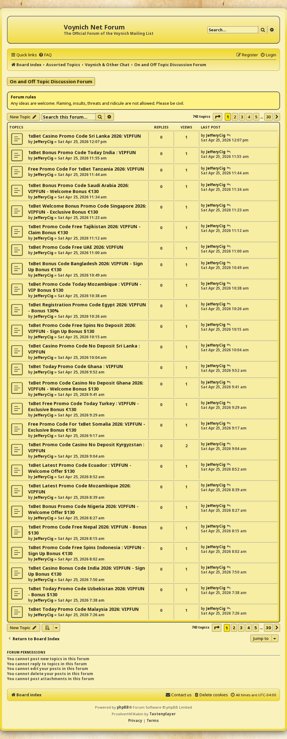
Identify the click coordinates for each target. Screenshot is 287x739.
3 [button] (242, 117)
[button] (217, 117)
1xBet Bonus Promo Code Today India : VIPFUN (82, 152)
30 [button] (268, 117)
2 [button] (235, 117)
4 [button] (249, 117)
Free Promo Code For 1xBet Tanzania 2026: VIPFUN (86, 169)
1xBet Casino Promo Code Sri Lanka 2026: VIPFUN (84, 136)
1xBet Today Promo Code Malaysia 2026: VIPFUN (83, 609)
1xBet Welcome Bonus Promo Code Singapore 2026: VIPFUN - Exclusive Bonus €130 (87, 209)
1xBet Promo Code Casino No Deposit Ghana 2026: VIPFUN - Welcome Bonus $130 (85, 386)
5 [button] (256, 117)
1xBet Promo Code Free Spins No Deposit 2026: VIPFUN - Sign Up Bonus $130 (82, 328)
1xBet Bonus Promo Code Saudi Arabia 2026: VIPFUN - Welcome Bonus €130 (78, 188)
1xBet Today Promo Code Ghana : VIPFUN (75, 366)
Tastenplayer (162, 713)
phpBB (123, 707)
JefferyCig (43, 141)
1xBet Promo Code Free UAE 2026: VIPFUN (75, 247)
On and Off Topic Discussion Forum (51, 81)
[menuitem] (45, 55)
